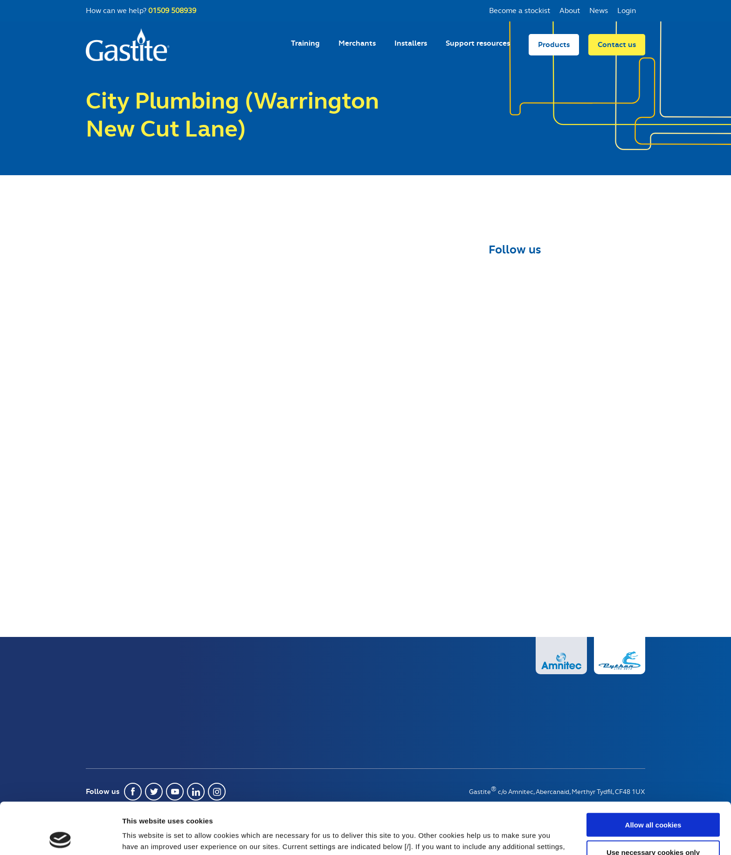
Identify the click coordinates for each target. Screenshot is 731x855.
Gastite (128, 44)
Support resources (478, 43)
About (569, 10)
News (598, 10)
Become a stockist (519, 10)
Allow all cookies (653, 773)
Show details (489, 837)
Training (305, 43)
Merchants (357, 43)
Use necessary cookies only (653, 801)
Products (554, 44)
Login (626, 10)
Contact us (617, 44)
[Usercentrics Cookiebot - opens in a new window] (60, 837)
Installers (410, 43)
